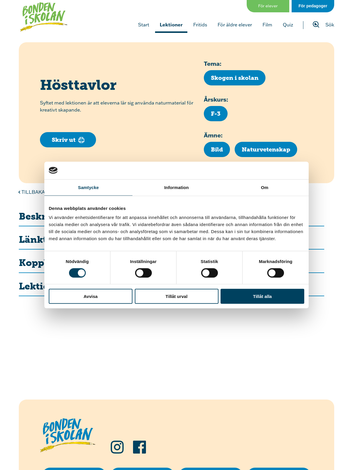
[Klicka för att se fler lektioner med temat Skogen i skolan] (234, 77)
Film (267, 25)
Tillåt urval (177, 296)
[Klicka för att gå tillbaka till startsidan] (44, 17)
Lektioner (171, 24)
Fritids (200, 25)
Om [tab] (264, 187)
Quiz (288, 25)
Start (143, 25)
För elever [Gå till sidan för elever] (268, 6)
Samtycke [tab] (88, 187)
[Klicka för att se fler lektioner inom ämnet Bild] (217, 149)
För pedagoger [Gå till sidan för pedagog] (312, 6)
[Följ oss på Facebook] (139, 447)
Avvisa (91, 296)
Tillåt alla (262, 296)
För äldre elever (235, 25)
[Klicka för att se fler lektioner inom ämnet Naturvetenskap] (266, 149)
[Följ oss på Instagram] (117, 447)
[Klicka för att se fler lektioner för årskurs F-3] (216, 113)
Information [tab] (176, 187)
